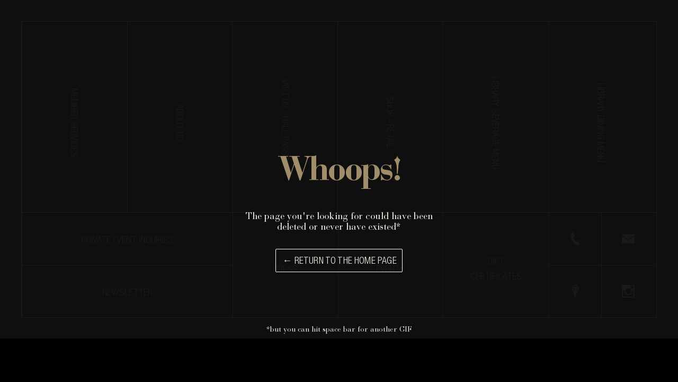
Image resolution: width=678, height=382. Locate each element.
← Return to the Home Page (339, 261)
